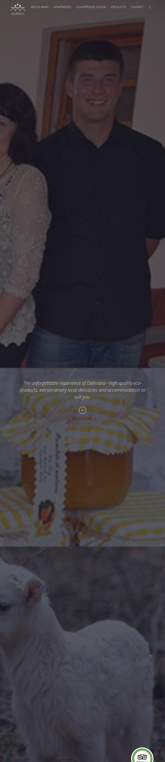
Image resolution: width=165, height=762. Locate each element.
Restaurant (40, 7)
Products (118, 7)
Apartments (62, 7)
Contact (137, 7)
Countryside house (91, 7)
